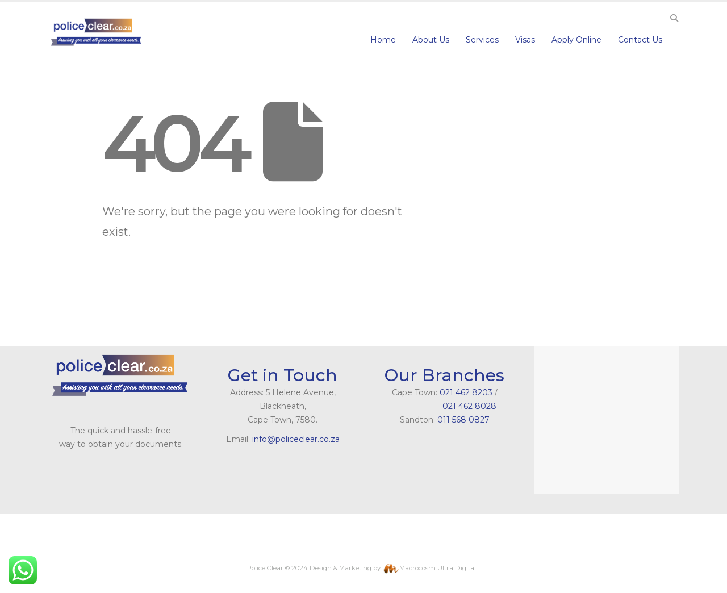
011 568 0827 (463, 420)
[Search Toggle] (674, 18)
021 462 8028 (444, 406)
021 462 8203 (466, 392)
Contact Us (640, 40)
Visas (525, 40)
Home (383, 40)
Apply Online (576, 40)
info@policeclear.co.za (296, 439)
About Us (430, 40)
